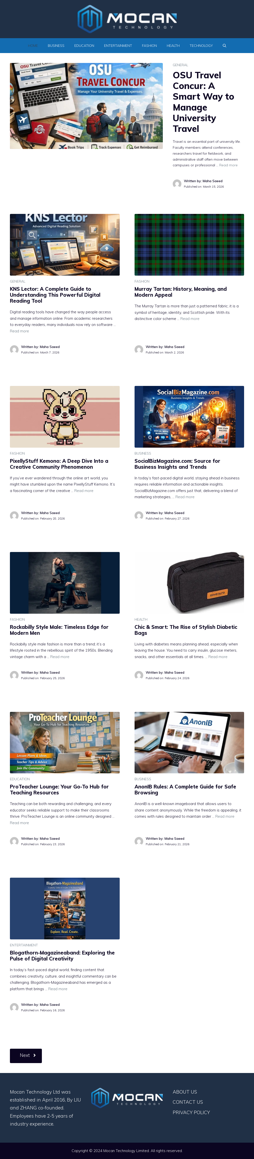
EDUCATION (84, 45)
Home (33, 45)
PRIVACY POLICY (191, 1112)
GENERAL (180, 65)
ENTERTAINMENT (118, 45)
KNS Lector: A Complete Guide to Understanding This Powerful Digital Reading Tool (55, 295)
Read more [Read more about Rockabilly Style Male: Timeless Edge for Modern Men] (59, 656)
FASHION (149, 45)
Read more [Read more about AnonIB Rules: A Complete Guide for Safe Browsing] (224, 816)
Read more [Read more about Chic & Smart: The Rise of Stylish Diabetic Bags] (217, 656)
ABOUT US (185, 1092)
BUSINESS (56, 45)
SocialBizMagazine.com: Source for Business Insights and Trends (177, 464)
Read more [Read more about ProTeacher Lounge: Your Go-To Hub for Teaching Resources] (19, 822)
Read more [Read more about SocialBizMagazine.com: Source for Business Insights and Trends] (185, 496)
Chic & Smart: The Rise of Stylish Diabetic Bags (186, 630)
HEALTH (173, 45)
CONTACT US (188, 1102)
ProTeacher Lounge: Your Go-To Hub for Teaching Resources (59, 789)
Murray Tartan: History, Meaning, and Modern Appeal (181, 292)
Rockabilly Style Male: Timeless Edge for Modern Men (59, 630)
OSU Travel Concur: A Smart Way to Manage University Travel (203, 101)
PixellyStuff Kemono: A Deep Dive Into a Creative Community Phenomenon (59, 464)
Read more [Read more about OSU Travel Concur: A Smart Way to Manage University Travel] (228, 165)
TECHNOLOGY (201, 45)
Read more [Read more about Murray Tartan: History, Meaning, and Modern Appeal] (189, 318)
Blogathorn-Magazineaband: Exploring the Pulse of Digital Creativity (62, 956)
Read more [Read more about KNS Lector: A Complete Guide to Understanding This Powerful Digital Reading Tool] (19, 331)
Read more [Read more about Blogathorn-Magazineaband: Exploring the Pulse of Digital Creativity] (57, 988)
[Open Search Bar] (224, 45)
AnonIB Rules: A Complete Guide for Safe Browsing (185, 789)
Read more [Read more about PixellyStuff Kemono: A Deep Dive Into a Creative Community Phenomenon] (83, 490)
